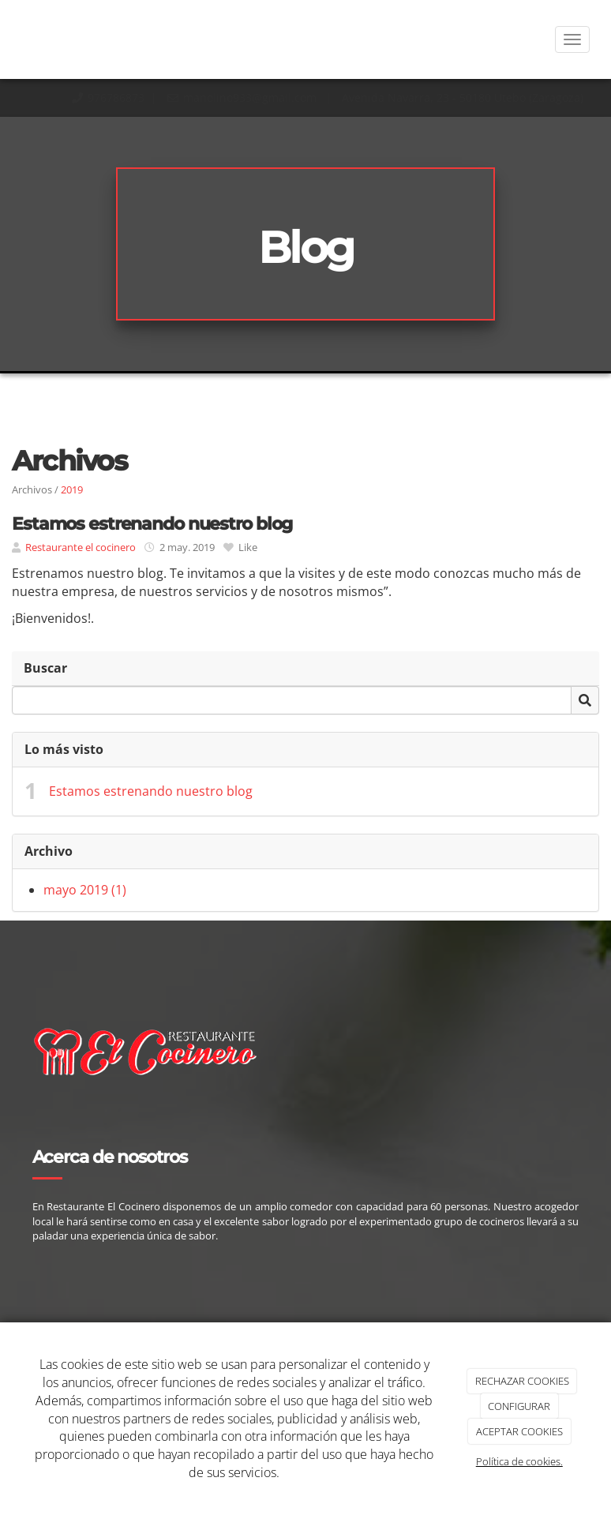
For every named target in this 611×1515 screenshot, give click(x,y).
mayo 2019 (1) (84, 889)
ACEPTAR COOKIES (519, 1431)
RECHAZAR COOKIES (522, 1381)
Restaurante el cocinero (80, 547)
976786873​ (116, 97)
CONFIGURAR (519, 1406)
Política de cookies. (519, 1461)
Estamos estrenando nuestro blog (151, 791)
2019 (72, 489)
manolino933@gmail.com (251, 97)
